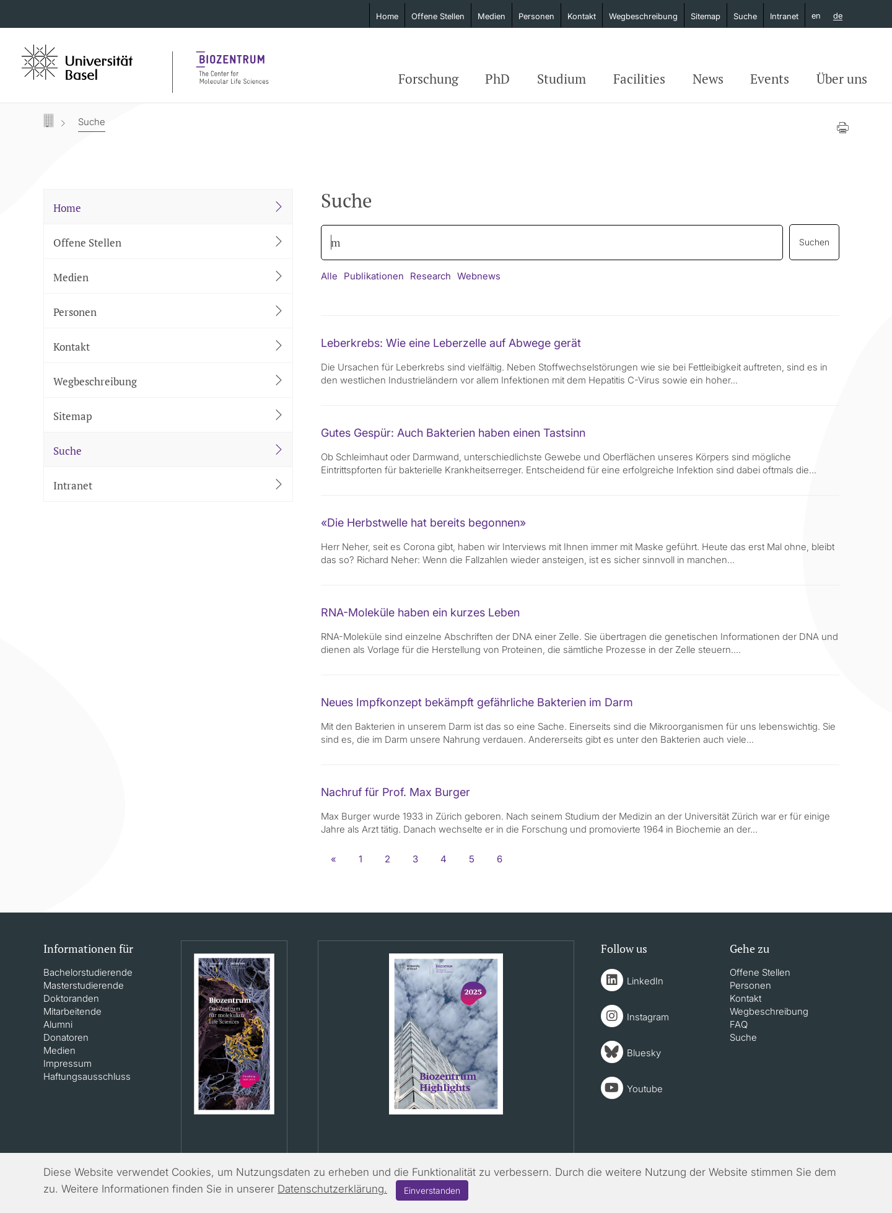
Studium (561, 78)
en (816, 15)
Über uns (841, 78)
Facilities (639, 78)
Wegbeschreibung (643, 16)
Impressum (67, 1063)
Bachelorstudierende (88, 972)
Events (769, 78)
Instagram (648, 1017)
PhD (497, 78)
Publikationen (374, 276)
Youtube (645, 1089)
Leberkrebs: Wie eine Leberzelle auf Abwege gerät (451, 342)
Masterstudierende (83, 985)
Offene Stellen (438, 16)
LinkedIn (645, 981)
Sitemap (705, 16)
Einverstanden (432, 1190)
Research (430, 276)
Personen (536, 16)
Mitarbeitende (72, 1011)
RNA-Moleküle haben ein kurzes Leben (420, 612)
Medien (491, 16)
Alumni (57, 1024)
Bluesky (644, 1053)
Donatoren (66, 1037)
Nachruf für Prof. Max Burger (395, 792)
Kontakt (581, 16)
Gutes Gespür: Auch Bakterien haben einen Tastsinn (453, 432)
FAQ (739, 1024)
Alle (329, 276)
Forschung (428, 78)
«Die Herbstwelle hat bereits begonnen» (423, 522)
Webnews (479, 276)
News (708, 78)
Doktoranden (71, 998)
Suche (745, 16)
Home (387, 16)
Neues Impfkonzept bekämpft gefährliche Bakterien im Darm (477, 702)
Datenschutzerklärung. (332, 1189)
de (837, 16)
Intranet (784, 16)
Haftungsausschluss (87, 1076)
